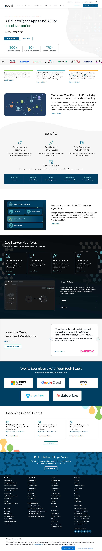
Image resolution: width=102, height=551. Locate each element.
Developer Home (32, 480)
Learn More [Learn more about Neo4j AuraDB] (26, 38)
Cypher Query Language (10, 496)
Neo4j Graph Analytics (10, 485)
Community (31, 490)
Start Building (12, 38)
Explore (64, 307)
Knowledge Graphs (9, 516)
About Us (76, 480)
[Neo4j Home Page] (8, 5)
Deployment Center (33, 485)
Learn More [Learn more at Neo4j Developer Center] (9, 271)
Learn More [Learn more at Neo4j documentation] (33, 271)
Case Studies (7, 524)
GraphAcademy (32, 496)
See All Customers (13, 346)
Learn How (55, 224)
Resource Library (55, 480)
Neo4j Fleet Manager (10, 490)
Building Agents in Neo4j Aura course (81, 75)
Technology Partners (56, 524)
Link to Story (60, 351)
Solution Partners (55, 519)
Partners (77, 2)
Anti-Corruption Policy (10, 543)
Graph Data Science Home (34, 506)
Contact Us (78, 5)
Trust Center (77, 501)
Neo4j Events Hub (56, 496)
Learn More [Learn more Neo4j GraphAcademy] (57, 271)
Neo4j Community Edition (11, 503)
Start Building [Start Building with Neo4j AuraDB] (51, 468)
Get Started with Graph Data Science (37, 511)
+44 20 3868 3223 (81, 513)
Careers (76, 490)
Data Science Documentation (35, 508)
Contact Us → (78, 505)
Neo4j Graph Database (10, 483)
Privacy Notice (12, 541)
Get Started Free (90, 5)
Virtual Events (31, 493)
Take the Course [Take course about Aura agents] (74, 82)
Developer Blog (32, 488)
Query (63, 300)
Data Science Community (34, 513)
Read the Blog (8, 80)
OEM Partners (54, 521)
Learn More (81, 271)
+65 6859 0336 (84, 519)
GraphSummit (54, 498)
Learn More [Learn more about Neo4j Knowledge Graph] (55, 113)
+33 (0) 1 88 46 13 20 (84, 516)
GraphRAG (54, 506)
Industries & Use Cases (10, 521)
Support (91, 2)
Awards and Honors (79, 485)
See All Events (51, 443)
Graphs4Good (78, 488)
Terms (6, 541)
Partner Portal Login (56, 526)
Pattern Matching (9, 519)
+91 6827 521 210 (82, 524)
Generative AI (8, 513)
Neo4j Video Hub (55, 493)
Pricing (62, 5)
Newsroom (77, 483)
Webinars (53, 503)
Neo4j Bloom (7, 493)
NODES (53, 501)
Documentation (32, 483)
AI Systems (47, 5)
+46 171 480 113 (83, 511)
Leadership (77, 496)
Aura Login (70, 2)
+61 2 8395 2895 (84, 521)
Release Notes (31, 498)
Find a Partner (54, 513)
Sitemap (19, 541)
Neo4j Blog (54, 483)
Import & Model (67, 282)
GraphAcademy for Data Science (36, 516)
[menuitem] (70, 2)
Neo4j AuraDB (8, 480)
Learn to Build (41, 82)
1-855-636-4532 (81, 508)
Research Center (55, 488)
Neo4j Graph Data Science (11, 488)
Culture (76, 493)
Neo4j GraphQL (8, 498)
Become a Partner (56, 516)
